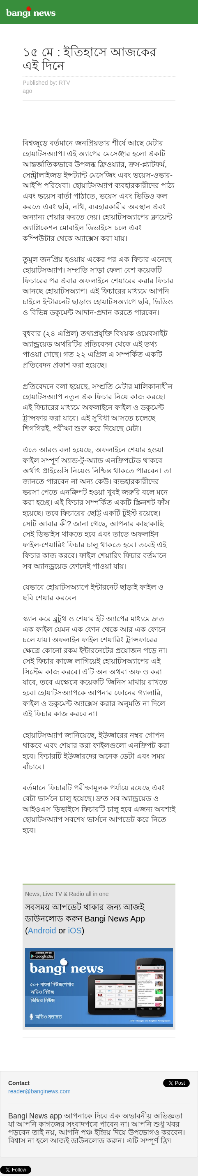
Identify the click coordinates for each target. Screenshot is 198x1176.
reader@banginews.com (39, 1091)
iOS (75, 930)
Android (42, 930)
